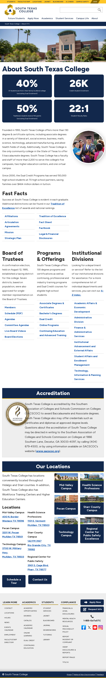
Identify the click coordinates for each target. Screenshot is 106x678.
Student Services (64, 18)
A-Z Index (70, 2)
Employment (9, 635)
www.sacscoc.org (47, 451)
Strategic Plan (13, 238)
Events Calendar (8, 628)
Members (10, 307)
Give (95, 2)
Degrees (27, 616)
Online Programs (49, 325)
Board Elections (14, 336)
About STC (26, 24)
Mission (9, 232)
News (6, 622)
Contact (8, 608)
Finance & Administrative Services (83, 332)
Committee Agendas (17, 325)
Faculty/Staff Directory (10, 641)
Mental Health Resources (69, 620)
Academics (47, 18)
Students (11, 2)
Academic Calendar (28, 626)
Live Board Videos (15, 330)
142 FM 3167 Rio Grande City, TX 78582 (39, 545)
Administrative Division (83, 319)
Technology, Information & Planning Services (87, 375)
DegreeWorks (49, 630)
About (95, 18)
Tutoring (47, 635)
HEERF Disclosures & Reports (69, 650)
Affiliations (11, 216)
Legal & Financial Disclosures (48, 236)
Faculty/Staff (24, 2)
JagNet (47, 2)
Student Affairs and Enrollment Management (85, 360)
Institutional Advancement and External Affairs (85, 346)
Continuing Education (29, 646)
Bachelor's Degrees (50, 313)
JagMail (46, 625)
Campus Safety (82, 2)
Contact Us (40, 579)
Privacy (69, 675)
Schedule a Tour (14, 581)
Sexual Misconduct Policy (68, 629)
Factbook (44, 228)
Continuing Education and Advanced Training (52, 333)
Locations (37, 2)
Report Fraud (69, 657)
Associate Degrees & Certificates (51, 305)
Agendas (10, 319)
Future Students (16, 18)
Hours (7, 618)
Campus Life (82, 18)
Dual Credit (46, 319)
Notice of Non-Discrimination (84, 675)
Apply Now (33, 18)
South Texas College (12, 24)
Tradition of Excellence (52, 216)
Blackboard (58, 2)
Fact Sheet (45, 222)
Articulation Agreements (12, 224)
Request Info (92, 609)
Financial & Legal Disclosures (68, 611)
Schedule (10, 313)
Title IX (65, 662)
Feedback (100, 675)
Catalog (27, 620)
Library (46, 639)
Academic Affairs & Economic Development (85, 307)
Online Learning (28, 634)
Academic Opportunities (30, 609)
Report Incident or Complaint (68, 639)
